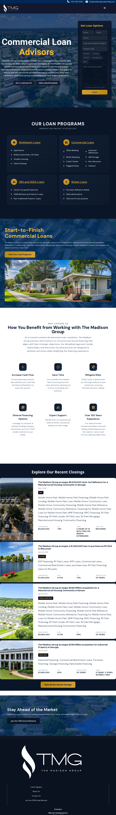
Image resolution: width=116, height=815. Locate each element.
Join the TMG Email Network (23, 721)
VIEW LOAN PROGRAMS (48, 83)
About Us (36, 791)
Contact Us (36, 796)
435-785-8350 (77, 2)
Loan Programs (36, 787)
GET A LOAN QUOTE (24, 83)
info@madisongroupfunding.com (102, 2)
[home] (11, 8)
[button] (104, 8)
